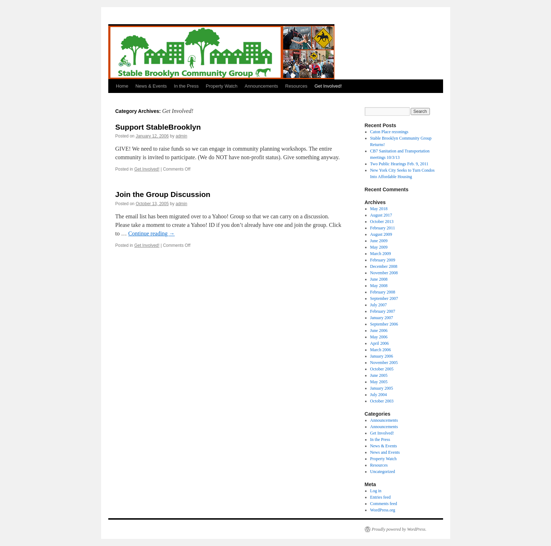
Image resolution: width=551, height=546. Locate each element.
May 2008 (379, 285)
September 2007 (384, 298)
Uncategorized (382, 471)
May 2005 (379, 381)
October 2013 (382, 221)
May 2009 (379, 247)
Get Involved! (328, 86)
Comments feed (383, 503)
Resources (296, 86)
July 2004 (378, 394)
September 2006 (384, 324)
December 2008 (383, 266)
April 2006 (379, 343)
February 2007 (382, 311)
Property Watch (222, 86)
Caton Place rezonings (389, 131)
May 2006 (379, 336)
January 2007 (381, 317)
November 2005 (384, 362)
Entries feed (380, 497)
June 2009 (379, 240)
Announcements (261, 86)
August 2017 (381, 215)
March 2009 (380, 253)
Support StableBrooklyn (158, 127)
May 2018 (379, 208)
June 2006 (379, 330)
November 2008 (384, 272)
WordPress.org (382, 510)
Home (122, 86)
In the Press (186, 86)
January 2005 (381, 388)
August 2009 (381, 234)
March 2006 (380, 349)
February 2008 (382, 292)
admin (181, 136)
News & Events (151, 86)
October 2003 (382, 401)
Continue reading (151, 233)
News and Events (385, 452)
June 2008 (379, 279)
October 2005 (382, 368)
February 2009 (382, 260)
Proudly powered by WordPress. (399, 529)
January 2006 (381, 356)
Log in (375, 490)
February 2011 (382, 227)
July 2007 (378, 304)
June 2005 (379, 375)
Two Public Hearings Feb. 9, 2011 (399, 163)
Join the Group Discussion (162, 194)
